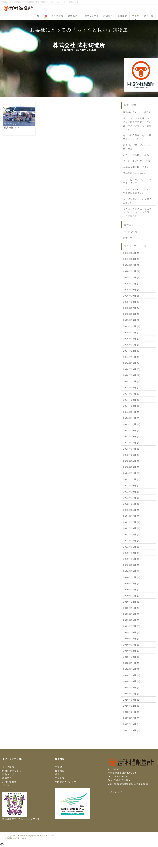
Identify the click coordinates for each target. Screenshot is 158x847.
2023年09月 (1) (131, 436)
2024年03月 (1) (131, 400)
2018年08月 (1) (131, 675)
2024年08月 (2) (131, 375)
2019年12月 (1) (131, 602)
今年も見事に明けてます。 (137, 167)
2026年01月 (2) (131, 271)
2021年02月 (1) (131, 540)
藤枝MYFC (15, 818)
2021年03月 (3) (131, 534)
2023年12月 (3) (131, 418)
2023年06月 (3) (131, 455)
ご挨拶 (58, 767)
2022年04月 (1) (131, 510)
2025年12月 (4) (131, 277)
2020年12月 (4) (131, 553)
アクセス (148, 16)
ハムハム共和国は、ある (136, 155)
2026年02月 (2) (131, 265)
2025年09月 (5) (131, 296)
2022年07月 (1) (131, 497)
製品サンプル (92, 16)
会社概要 (122, 16)
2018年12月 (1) (131, 657)
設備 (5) (127, 237)
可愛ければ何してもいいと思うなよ (137, 147)
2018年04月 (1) (131, 693)
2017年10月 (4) (131, 724)
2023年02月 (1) (131, 473)
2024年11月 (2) (131, 357)
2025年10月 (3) (131, 289)
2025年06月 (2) (131, 314)
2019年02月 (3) (131, 651)
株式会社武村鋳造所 (28, 836)
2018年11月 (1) (131, 663)
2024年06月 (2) (131, 387)
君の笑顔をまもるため (135, 173)
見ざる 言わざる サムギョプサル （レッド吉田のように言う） (137, 212)
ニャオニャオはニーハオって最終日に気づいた (137, 191)
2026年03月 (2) (131, 259)
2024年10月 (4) (131, 363)
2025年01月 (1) (131, 344)
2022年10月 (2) (131, 485)
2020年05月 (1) (131, 583)
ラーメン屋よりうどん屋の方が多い (137, 201)
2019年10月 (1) (131, 614)
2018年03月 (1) (131, 700)
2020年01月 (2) (131, 595)
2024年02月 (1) (131, 406)
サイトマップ (115, 792)
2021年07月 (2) (131, 522)
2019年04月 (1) (131, 645)
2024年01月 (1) (131, 412)
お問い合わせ (9, 781)
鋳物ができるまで (11, 770)
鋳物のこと (74, 16)
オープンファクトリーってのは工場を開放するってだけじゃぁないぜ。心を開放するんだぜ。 (137, 123)
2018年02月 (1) (131, 706)
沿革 (57, 774)
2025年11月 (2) (131, 283)
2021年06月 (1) (131, 528)
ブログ (135, 16)
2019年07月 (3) (131, 626)
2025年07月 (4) (131, 308)
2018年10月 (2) (131, 669)
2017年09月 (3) (131, 730)
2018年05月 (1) (131, 687)
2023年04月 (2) (131, 461)
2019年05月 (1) (131, 638)
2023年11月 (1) (131, 424)
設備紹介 (108, 16)
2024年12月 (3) (131, 351)
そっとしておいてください (137, 161)
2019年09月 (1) (131, 620)
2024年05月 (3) (131, 394)
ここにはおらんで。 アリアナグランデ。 (137, 181)
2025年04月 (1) (131, 326)
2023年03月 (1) (131, 467)
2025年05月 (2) (131, 320)
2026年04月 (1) (131, 253)
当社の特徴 (57, 16)
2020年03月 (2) (131, 589)
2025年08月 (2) (131, 302)
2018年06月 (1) (131, 681)
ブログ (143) (130, 231)
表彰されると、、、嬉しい (137, 112)
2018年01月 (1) (131, 712)
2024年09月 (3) (131, 369)
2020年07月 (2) (131, 577)
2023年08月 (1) (131, 442)
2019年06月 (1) (131, 632)
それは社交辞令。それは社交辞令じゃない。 (137, 137)
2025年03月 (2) (131, 332)
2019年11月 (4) (131, 608)
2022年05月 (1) (131, 504)
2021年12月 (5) (131, 516)
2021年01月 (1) (131, 547)
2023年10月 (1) (131, 430)
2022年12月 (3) (131, 479)
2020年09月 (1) (131, 565)
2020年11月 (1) (131, 559)
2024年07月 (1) (131, 381)
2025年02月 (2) (131, 338)
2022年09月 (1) (131, 491)
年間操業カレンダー (65, 781)
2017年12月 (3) (131, 718)
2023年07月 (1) (131, 449)
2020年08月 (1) (131, 571)
